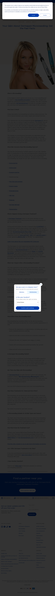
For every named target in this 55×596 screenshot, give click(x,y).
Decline (45, 15)
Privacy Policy (44, 7)
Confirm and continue (27, 308)
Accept (33, 15)
